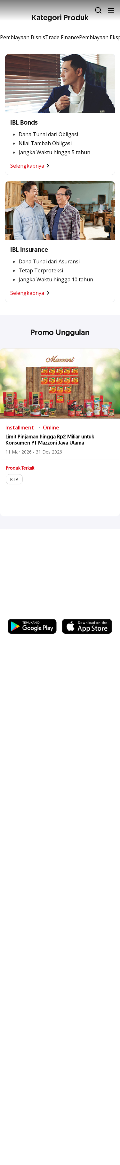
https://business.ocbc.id (38, 612)
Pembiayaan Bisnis (22, 37)
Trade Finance (62, 37)
